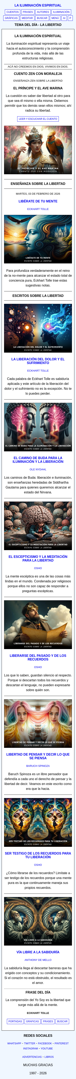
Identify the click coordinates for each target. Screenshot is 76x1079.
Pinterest (62, 1043)
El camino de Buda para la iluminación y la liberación (38, 459)
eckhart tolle (38, 209)
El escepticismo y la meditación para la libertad (38, 558)
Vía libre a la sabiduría (38, 952)
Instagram (30, 1048)
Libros (49, 1057)
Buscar (42, 18)
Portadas (15, 1021)
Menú (55, 18)
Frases (28, 12)
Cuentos (12, 12)
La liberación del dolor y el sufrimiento (38, 361)
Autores (43, 12)
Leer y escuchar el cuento (38, 119)
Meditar (27, 18)
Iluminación (61, 12)
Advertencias (32, 1057)
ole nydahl (38, 469)
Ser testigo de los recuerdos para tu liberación (38, 855)
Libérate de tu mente (38, 201)
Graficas (32, 1021)
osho (38, 568)
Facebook (45, 1043)
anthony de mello (38, 959)
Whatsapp (14, 1043)
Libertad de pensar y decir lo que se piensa (38, 756)
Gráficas (11, 18)
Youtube (47, 1048)
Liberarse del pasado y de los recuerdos (38, 657)
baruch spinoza (38, 765)
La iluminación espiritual (38, 5)
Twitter (29, 1043)
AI (64, 18)
